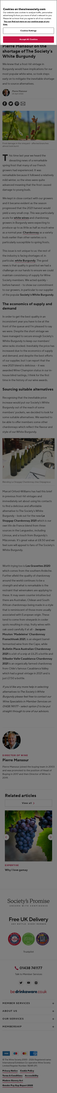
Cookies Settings (28, 30)
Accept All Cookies (28, 39)
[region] (28, 22)
